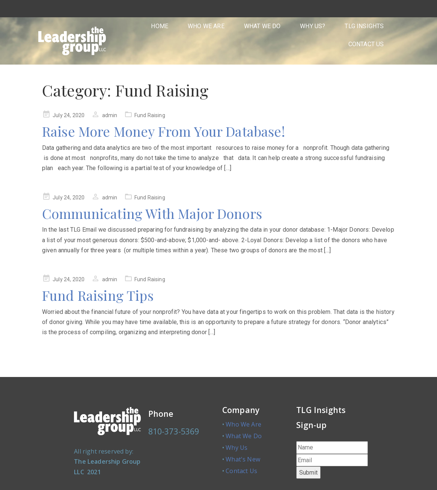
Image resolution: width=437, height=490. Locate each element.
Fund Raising (149, 115)
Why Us (236, 447)
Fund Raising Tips (98, 295)
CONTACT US (366, 44)
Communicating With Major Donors (152, 213)
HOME (159, 26)
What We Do (244, 436)
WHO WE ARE (206, 26)
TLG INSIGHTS (364, 26)
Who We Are (243, 424)
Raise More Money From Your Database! (163, 131)
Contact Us (241, 471)
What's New (243, 459)
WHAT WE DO (262, 26)
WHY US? (312, 26)
